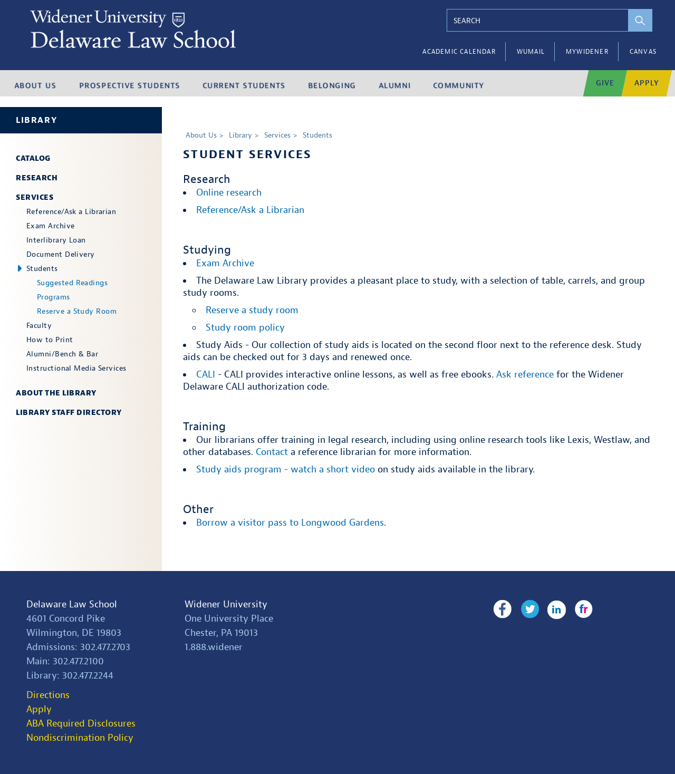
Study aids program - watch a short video (285, 469)
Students (42, 268)
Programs (53, 297)
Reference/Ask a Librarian (71, 211)
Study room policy (245, 328)
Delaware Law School (71, 604)
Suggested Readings (72, 282)
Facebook (502, 609)
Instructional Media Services (76, 368)
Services (34, 197)
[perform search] (637, 20)
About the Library (56, 393)
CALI (205, 375)
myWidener (587, 51)
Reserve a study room (252, 310)
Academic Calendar (458, 51)
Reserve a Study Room (77, 311)
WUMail (531, 51)
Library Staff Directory (69, 412)
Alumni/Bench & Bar (62, 354)
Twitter (528, 609)
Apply (39, 709)
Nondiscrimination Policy (79, 738)
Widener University (226, 604)
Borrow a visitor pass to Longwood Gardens (290, 523)
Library (36, 120)
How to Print (49, 339)
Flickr (581, 609)
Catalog (33, 158)
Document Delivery (60, 254)
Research (36, 177)
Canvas (643, 51)
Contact (272, 452)
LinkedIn (555, 609)
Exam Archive (50, 225)
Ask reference (525, 375)
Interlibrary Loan (56, 240)
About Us (201, 135)
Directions (48, 695)
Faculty (39, 325)
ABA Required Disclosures (81, 724)
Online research (229, 193)
